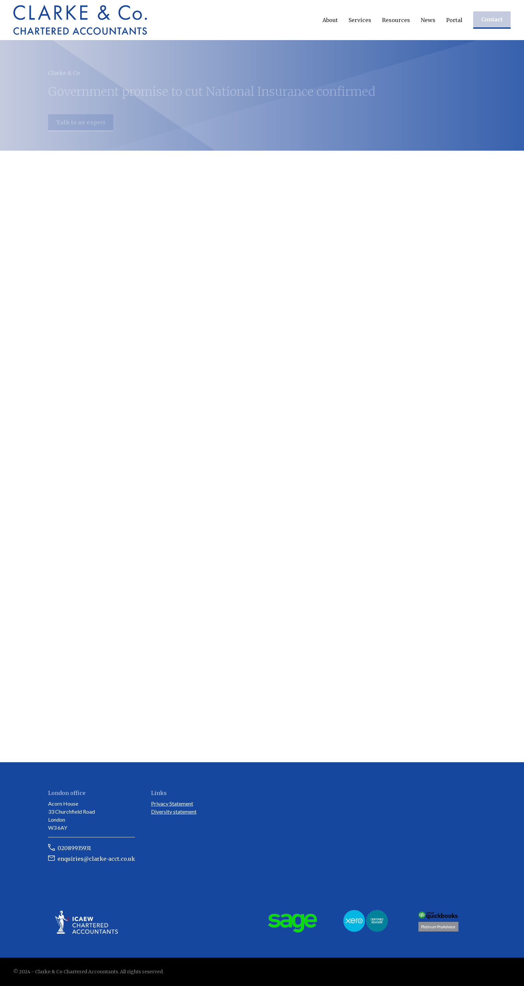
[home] (80, 20)
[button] (330, 20)
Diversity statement (173, 811)
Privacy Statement (172, 803)
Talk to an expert (80, 125)
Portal (454, 20)
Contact (492, 19)
